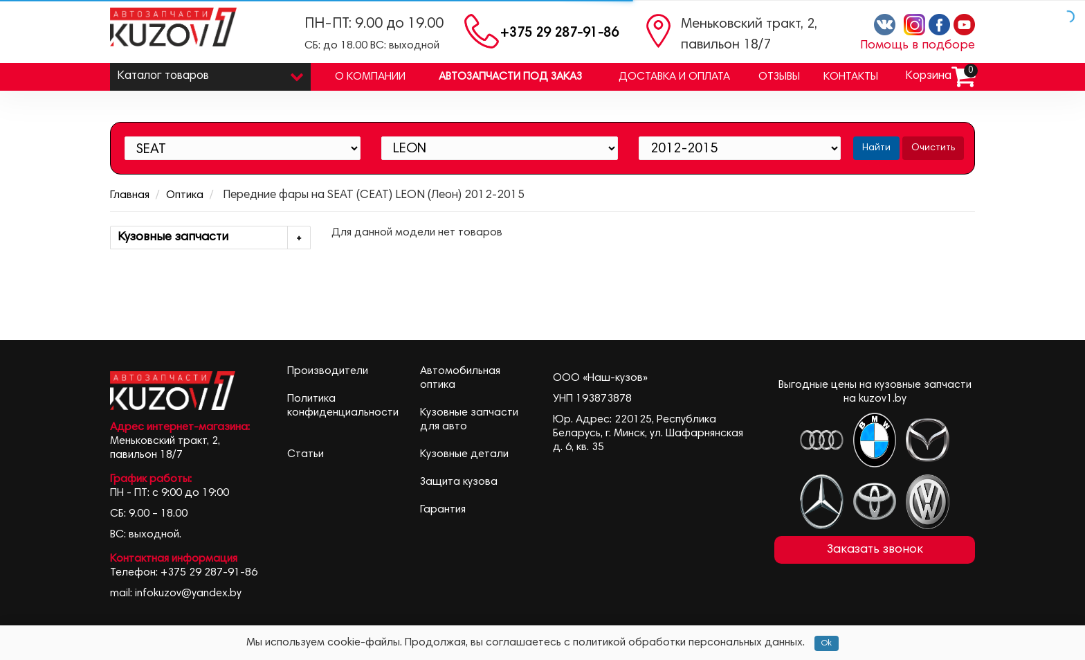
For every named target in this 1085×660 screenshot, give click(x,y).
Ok (826, 643)
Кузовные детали (464, 454)
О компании (370, 76)
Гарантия (443, 509)
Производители (327, 371)
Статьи (305, 454)
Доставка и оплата (674, 76)
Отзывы (779, 76)
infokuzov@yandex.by (188, 593)
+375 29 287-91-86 (559, 33)
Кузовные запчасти (214, 237)
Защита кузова (459, 482)
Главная (129, 195)
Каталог (210, 73)
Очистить (933, 148)
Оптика (184, 195)
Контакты (850, 76)
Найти (876, 148)
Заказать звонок (875, 550)
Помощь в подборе (917, 45)
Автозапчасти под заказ (510, 76)
